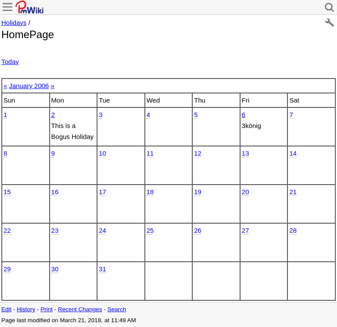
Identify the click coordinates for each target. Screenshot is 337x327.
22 (7, 230)
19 (197, 191)
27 (245, 230)
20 (245, 191)
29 (7, 269)
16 (55, 191)
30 (55, 269)
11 (150, 153)
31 (102, 269)
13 (245, 153)
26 (197, 230)
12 (197, 153)
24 (102, 230)
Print (46, 309)
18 (150, 191)
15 (7, 191)
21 (293, 191)
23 (55, 230)
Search (117, 309)
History (26, 309)
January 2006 (29, 85)
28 (293, 230)
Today (10, 61)
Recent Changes (80, 309)
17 (102, 191)
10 (102, 153)
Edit (6, 309)
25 (150, 230)
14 (293, 153)
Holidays (14, 22)
